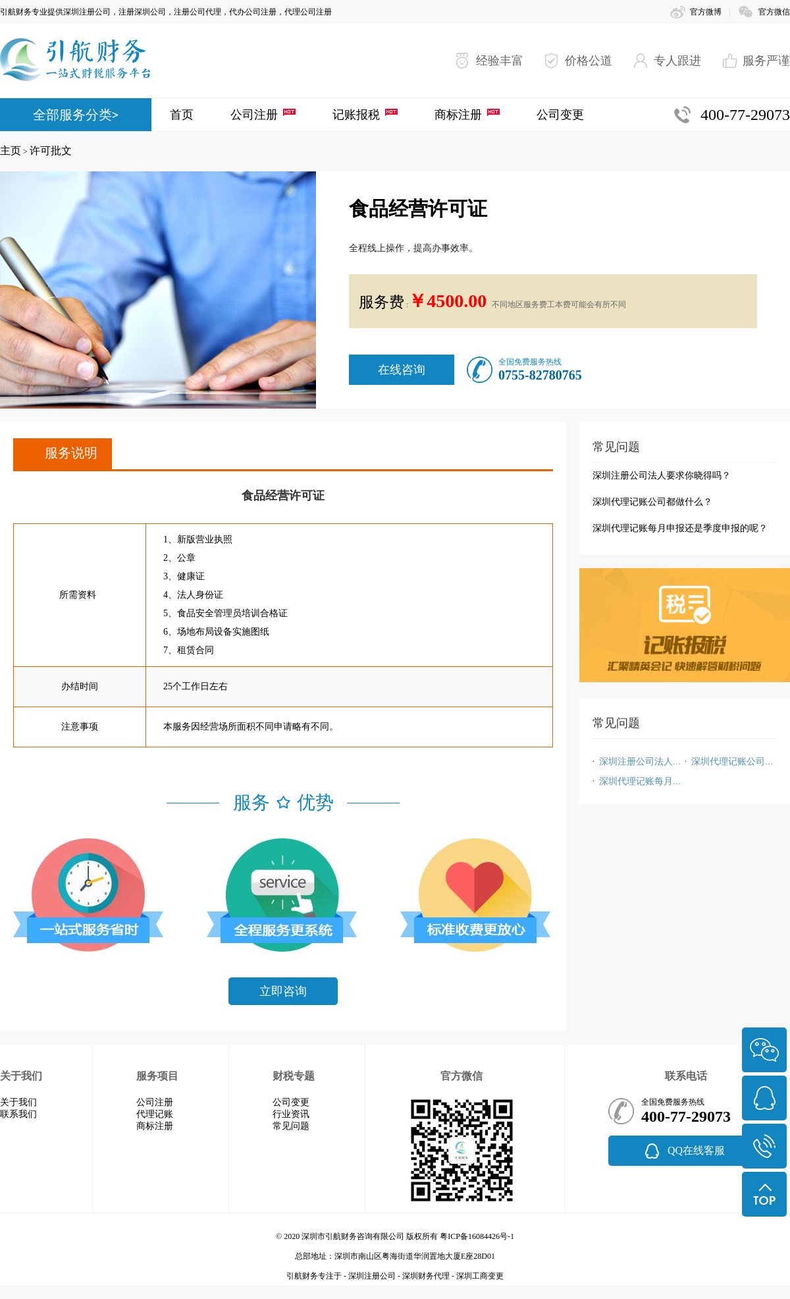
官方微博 (706, 11)
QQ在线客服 (696, 1150)
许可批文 (51, 150)
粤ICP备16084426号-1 (477, 1236)
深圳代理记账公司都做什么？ (652, 502)
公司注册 (254, 114)
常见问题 (291, 1126)
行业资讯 (291, 1114)
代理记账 (154, 1114)
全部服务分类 (72, 114)
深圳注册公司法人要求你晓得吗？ (661, 475)
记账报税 (356, 114)
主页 (10, 150)
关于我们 (18, 1102)
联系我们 (18, 1114)
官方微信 (774, 11)
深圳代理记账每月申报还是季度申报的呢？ (680, 528)
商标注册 (458, 114)
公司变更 (560, 114)
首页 (182, 114)
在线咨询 (401, 369)
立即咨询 (283, 991)
